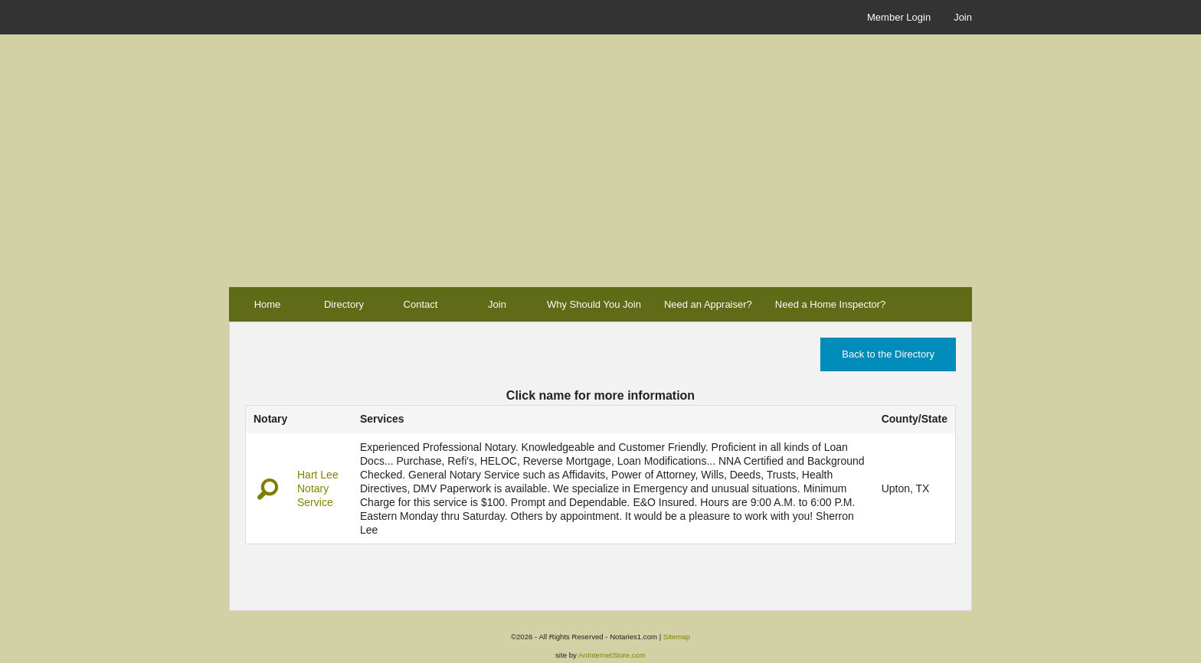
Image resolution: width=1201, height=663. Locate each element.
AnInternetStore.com (612, 655)
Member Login (899, 17)
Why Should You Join (594, 304)
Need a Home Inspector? (830, 304)
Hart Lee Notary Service (318, 488)
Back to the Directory (888, 354)
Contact (421, 304)
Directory (344, 304)
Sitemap (676, 636)
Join (963, 17)
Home (267, 304)
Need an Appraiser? (708, 304)
